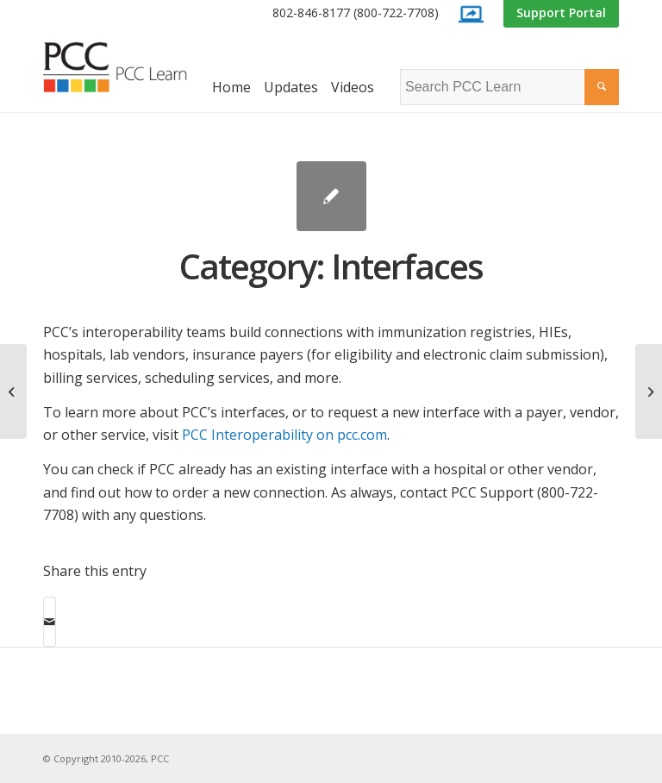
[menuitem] (355, 13)
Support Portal (561, 12)
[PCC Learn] (129, 67)
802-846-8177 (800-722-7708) (355, 12)
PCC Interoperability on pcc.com (284, 434)
